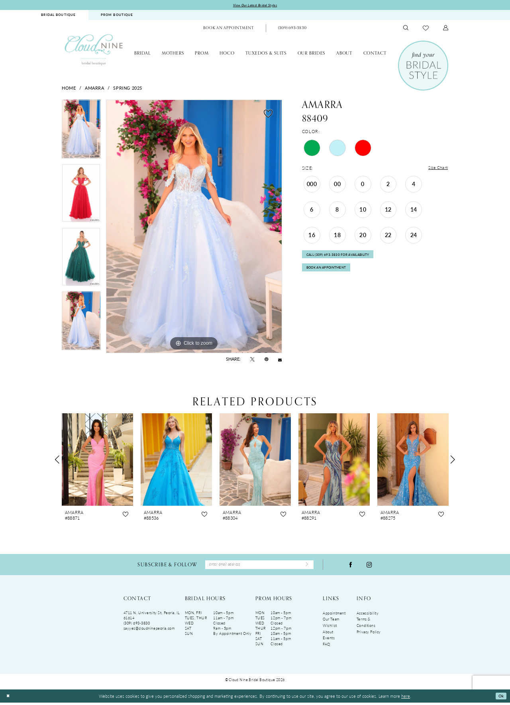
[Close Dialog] (9, 698)
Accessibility (368, 615)
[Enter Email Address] (259, 566)
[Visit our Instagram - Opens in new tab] (369, 566)
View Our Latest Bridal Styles (255, 5)
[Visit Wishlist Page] (426, 28)
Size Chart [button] (437, 169)
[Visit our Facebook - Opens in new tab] (350, 566)
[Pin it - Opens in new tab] (266, 360)
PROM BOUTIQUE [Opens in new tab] (117, 16)
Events (329, 640)
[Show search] (406, 28)
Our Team (331, 621)
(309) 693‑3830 (137, 625)
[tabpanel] (81, 132)
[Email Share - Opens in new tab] (280, 360)
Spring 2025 (127, 88)
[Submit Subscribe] (305, 566)
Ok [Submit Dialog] (500, 698)
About (328, 634)
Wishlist (330, 627)
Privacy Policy (369, 634)
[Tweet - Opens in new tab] (252, 360)
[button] (446, 28)
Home (69, 88)
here (405, 698)
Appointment (334, 615)
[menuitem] (58, 16)
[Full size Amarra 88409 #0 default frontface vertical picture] (194, 227)
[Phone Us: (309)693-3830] (292, 29)
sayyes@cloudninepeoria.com (149, 630)
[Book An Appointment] (228, 29)
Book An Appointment (329, 272)
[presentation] (97, 460)
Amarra (94, 88)
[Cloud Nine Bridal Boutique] (94, 50)
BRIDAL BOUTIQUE (58, 16)
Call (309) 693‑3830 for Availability (342, 257)
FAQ (326, 646)
